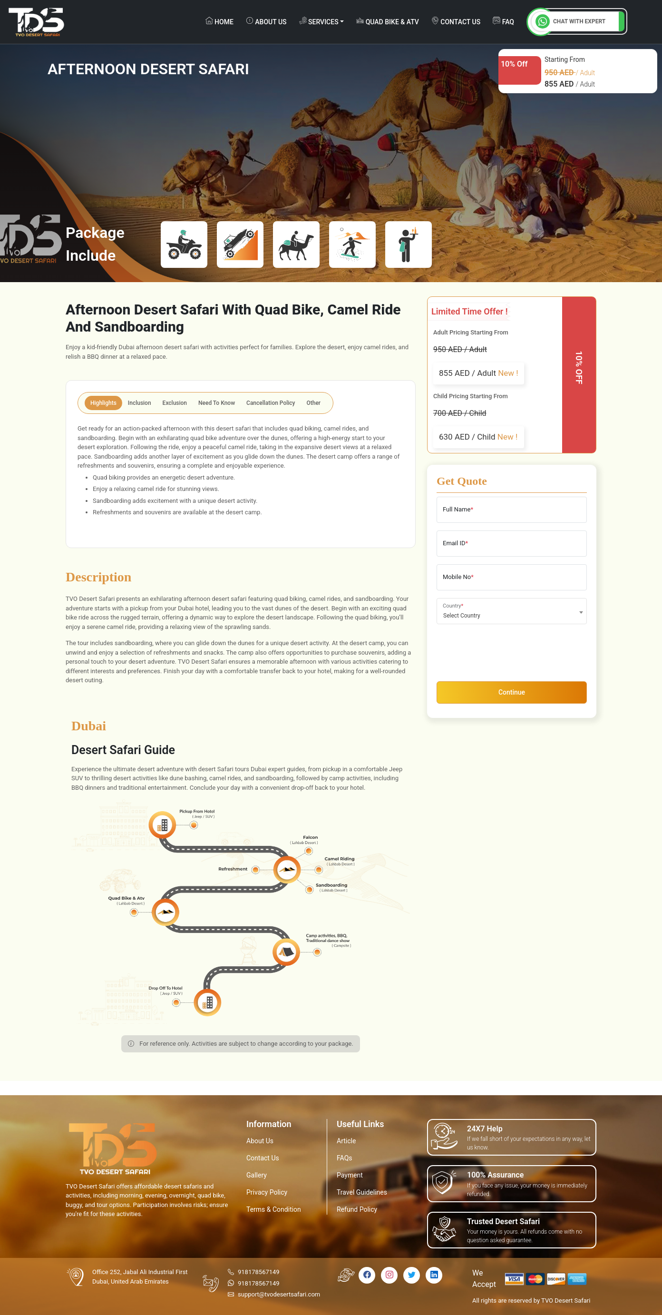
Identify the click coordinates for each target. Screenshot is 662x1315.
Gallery (256, 1175)
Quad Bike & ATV (387, 21)
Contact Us (262, 1158)
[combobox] (512, 611)
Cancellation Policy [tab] (270, 403)
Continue (511, 692)
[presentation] (509, 650)
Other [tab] (314, 403)
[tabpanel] (241, 479)
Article (346, 1141)
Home (219, 21)
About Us (259, 1141)
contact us (455, 21)
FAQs (344, 1158)
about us (266, 21)
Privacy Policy (266, 1192)
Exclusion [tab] (175, 403)
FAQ (503, 21)
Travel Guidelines (362, 1192)
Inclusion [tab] (139, 403)
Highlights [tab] (103, 403)
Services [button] (319, 21)
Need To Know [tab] (216, 403)
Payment (350, 1175)
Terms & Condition (273, 1209)
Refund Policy (357, 1209)
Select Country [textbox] (461, 615)
